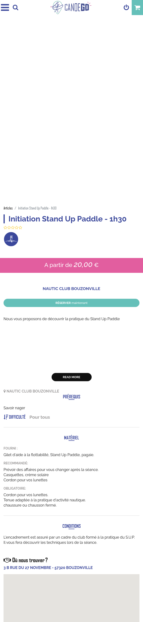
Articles (8, 208)
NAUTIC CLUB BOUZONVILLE (71, 288)
